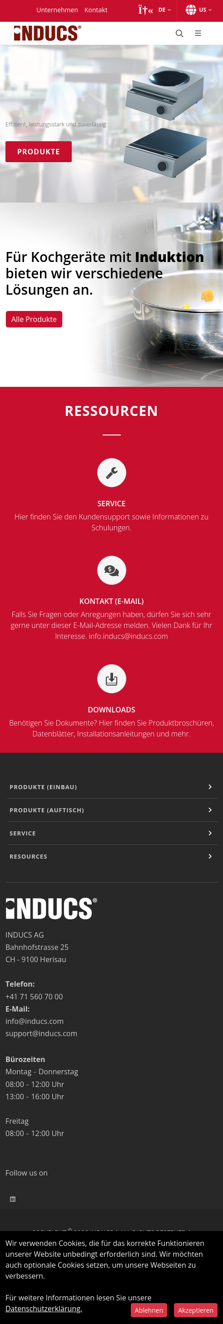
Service (111, 516)
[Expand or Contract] (210, 787)
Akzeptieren (195, 1310)
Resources (29, 856)
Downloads (111, 722)
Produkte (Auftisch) (47, 810)
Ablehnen (149, 1310)
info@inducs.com (34, 1021)
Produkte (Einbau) (43, 787)
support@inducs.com (41, 1033)
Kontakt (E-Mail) (111, 619)
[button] (154, 10)
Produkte (38, 152)
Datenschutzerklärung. (43, 1309)
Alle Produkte (34, 319)
